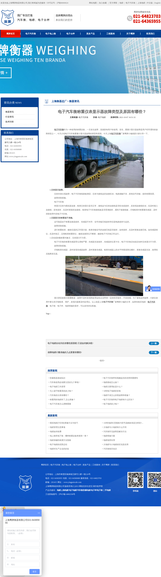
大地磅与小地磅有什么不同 (114, 427)
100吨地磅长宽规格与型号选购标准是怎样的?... (123, 423)
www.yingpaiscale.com (18, 156)
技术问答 (9, 122)
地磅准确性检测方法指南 (60, 440)
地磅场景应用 (109, 440)
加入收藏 (103, 3)
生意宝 (90, 486)
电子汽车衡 (130, 3)
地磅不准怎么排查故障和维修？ (116, 395)
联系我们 (150, 33)
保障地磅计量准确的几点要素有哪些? (65, 352)
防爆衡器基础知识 (57, 378)
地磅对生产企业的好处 (59, 449)
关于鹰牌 (133, 33)
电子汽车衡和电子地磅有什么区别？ (118, 399)
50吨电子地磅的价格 (112, 391)
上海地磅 (141, 3)
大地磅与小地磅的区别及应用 (115, 444)
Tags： (49, 313)
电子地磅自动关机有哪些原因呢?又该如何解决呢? (70, 343)
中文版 (150, 3)
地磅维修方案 (109, 436)
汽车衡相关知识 (110, 449)
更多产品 (93, 33)
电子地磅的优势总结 (58, 444)
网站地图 (93, 3)
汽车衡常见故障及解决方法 (114, 431)
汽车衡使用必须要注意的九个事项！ (65, 382)
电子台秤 (73, 33)
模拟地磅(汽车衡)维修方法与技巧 (64, 423)
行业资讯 (9, 117)
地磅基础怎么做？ (111, 382)
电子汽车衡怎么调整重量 (60, 404)
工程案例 (113, 33)
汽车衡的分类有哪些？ (59, 395)
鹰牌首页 (13, 33)
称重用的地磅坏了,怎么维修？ (62, 399)
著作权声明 (98, 486)
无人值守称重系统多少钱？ (61, 391)
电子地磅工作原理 (57, 387)
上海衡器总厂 (59, 101)
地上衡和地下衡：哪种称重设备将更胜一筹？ (69, 436)
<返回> (102, 360)
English (158, 3)
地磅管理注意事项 (57, 427)
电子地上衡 (53, 33)
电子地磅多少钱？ (111, 404)
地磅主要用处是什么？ (113, 387)
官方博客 (113, 3)
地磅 (121, 3)
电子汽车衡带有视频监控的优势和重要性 (120, 378)
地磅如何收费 (55, 431)
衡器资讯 (9, 112)
